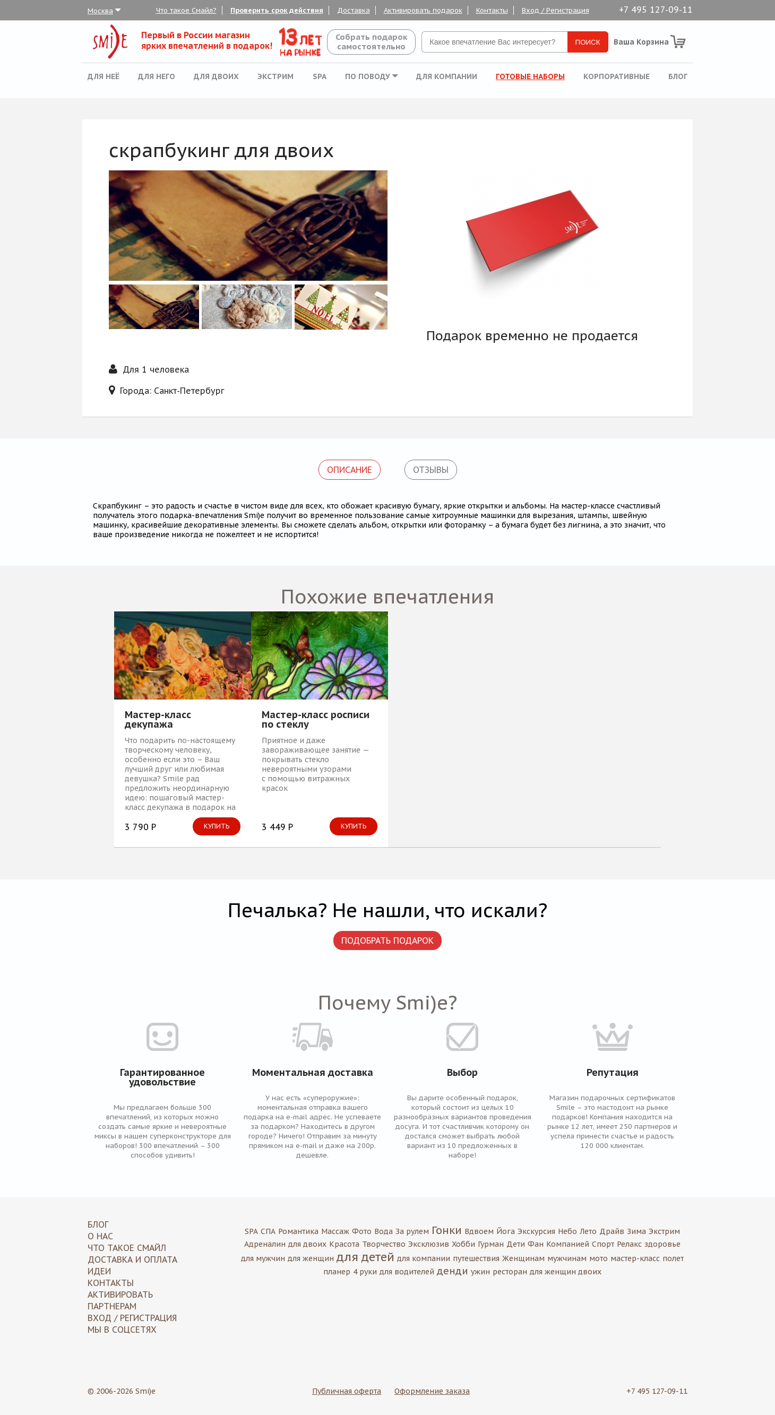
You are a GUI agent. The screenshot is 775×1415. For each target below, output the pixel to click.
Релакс (629, 1244)
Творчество (384, 1244)
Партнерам (112, 1306)
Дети (515, 1244)
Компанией (567, 1244)
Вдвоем (479, 1231)
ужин (480, 1271)
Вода (383, 1231)
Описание (349, 469)
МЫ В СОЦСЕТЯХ (122, 1329)
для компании (423, 1258)
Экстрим (275, 76)
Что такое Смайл (127, 1248)
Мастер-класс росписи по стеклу (315, 719)
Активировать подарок (423, 10)
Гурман (491, 1244)
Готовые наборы (530, 76)
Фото (362, 1231)
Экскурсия (536, 1231)
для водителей (407, 1271)
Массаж (335, 1231)
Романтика (298, 1231)
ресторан (510, 1271)
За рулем (412, 1231)
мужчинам (567, 1258)
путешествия (476, 1258)
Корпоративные (616, 76)
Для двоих (216, 76)
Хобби (463, 1244)
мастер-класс (635, 1258)
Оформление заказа (432, 1391)
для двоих (307, 1244)
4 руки (365, 1271)
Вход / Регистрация (555, 10)
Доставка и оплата (132, 1259)
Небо (567, 1231)
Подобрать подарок (387, 940)
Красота (344, 1244)
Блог (677, 76)
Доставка (353, 10)
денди (452, 1271)
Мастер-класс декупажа (158, 719)
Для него (156, 76)
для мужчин (263, 1258)
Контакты (492, 10)
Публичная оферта (346, 1391)
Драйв (611, 1231)
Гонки (447, 1230)
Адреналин (265, 1244)
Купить (216, 826)
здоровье (662, 1244)
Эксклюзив (428, 1244)
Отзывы (431, 469)
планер (336, 1271)
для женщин (311, 1258)
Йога (505, 1231)
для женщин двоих (565, 1271)
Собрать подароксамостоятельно (371, 41)
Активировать (120, 1294)
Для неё (103, 76)
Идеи (99, 1271)
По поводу (371, 76)
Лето (588, 1231)
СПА (268, 1231)
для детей (365, 1256)
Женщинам (523, 1258)
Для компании (446, 76)
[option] (532, 244)
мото (598, 1258)
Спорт (603, 1244)
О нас (100, 1236)
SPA (319, 76)
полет (673, 1258)
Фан (536, 1244)
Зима (636, 1231)
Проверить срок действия (276, 10)
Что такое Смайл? (186, 10)
